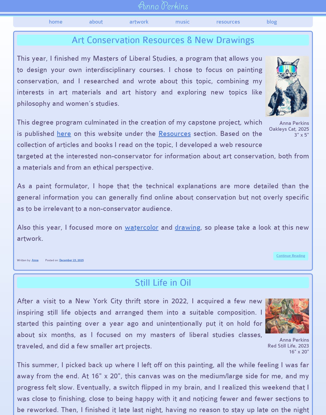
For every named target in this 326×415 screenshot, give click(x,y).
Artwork (139, 22)
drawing (187, 227)
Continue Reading (290, 256)
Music (182, 22)
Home (55, 22)
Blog (272, 22)
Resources (228, 22)
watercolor (141, 227)
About (96, 22)
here (64, 134)
